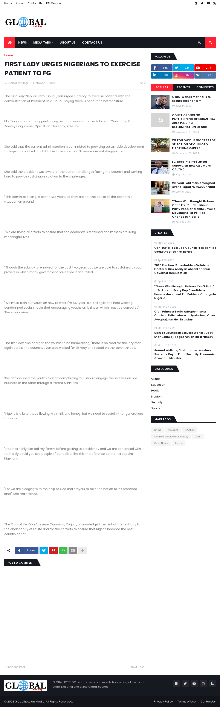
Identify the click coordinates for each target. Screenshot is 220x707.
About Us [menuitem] (68, 42)
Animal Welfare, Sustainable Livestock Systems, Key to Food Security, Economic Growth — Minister (184, 354)
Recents (183, 87)
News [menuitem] (22, 42)
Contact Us (35, 3)
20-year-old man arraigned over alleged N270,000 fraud (193, 185)
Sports (155, 408)
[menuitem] (9, 42)
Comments (205, 87)
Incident (156, 396)
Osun (198, 436)
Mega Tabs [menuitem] (42, 42)
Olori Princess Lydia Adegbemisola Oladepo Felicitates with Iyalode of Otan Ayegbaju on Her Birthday (184, 315)
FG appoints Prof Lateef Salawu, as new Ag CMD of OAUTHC (191, 165)
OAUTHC (190, 430)
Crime (155, 379)
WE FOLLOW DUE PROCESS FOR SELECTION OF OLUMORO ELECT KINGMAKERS (194, 144)
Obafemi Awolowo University (171, 436)
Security (156, 402)
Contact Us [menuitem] (92, 42)
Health (155, 390)
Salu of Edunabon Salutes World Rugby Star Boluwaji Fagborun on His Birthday (183, 335)
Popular (162, 87)
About (20, 3)
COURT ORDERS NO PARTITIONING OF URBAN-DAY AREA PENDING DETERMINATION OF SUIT (193, 121)
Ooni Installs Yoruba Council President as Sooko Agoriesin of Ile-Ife (185, 250)
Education (158, 385)
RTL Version (53, 3)
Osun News (161, 443)
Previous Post (15, 667)
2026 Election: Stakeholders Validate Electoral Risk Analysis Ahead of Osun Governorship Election (182, 269)
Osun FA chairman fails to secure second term (191, 99)
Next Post (137, 667)
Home (8, 3)
